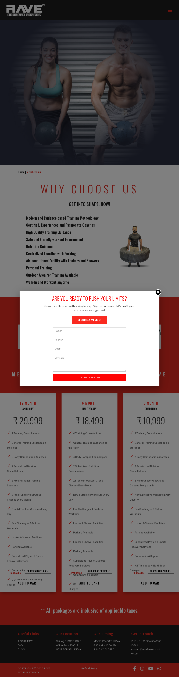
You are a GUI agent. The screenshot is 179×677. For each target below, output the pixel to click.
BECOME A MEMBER (89, 320)
